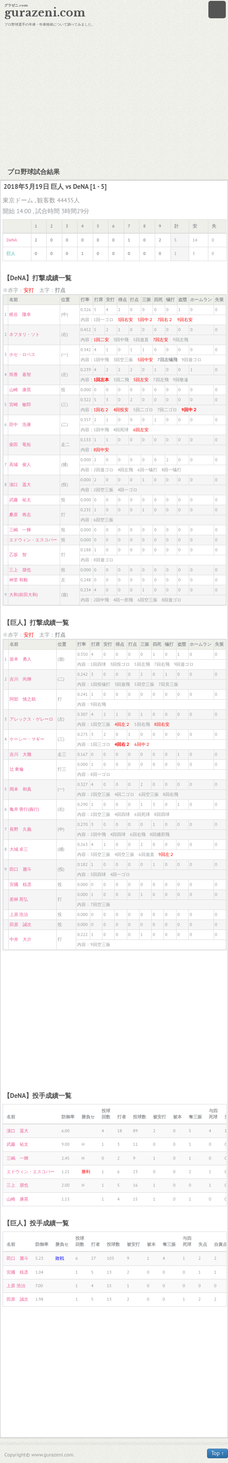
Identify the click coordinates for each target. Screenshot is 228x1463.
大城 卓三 (19, 849)
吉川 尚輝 (20, 679)
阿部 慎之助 (23, 699)
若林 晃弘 (19, 899)
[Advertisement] (114, 96)
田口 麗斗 (20, 869)
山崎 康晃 (20, 390)
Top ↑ (217, 1453)
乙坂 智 (18, 554)
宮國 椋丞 (20, 884)
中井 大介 (20, 939)
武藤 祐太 (20, 500)
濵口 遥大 (20, 484)
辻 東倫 (17, 769)
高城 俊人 (20, 464)
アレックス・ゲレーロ (31, 719)
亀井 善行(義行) (24, 809)
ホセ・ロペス (22, 354)
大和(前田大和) (23, 594)
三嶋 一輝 (20, 530)
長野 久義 (20, 829)
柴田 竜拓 (20, 444)
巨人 (11, 253)
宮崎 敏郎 (20, 404)
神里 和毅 (18, 580)
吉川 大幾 (20, 754)
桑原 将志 (20, 514)
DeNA (12, 240)
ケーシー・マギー (27, 739)
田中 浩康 (20, 424)
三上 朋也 (20, 570)
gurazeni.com (44, 13)
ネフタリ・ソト (24, 334)
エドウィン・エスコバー (33, 540)
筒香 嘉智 (20, 374)
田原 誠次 (20, 924)
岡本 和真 (20, 789)
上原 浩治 (19, 914)
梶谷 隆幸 (20, 314)
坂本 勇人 (20, 659)
